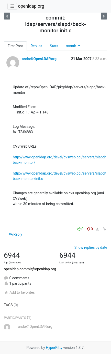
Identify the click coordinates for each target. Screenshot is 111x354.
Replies (36, 46)
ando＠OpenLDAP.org (39, 59)
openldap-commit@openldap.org (30, 269)
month (71, 46)
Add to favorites (19, 292)
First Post (15, 46)
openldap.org (31, 6)
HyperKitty (54, 348)
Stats (54, 46)
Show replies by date (90, 247)
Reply (15, 234)
